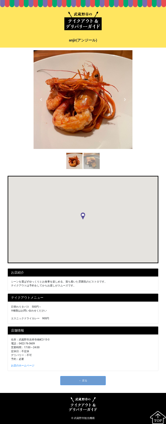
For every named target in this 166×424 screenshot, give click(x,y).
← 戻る (83, 380)
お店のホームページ (22, 365)
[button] (41, 99)
